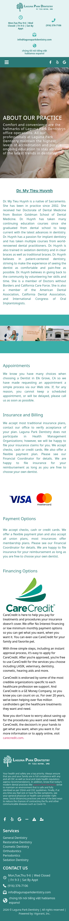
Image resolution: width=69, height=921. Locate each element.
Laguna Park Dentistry (44, 784)
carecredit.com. (13, 738)
